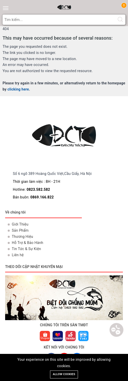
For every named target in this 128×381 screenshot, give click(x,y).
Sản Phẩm (20, 230)
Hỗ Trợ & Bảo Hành (27, 243)
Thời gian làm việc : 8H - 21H (36, 182)
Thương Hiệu (22, 236)
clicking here (18, 89)
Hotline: (31, 189)
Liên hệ (18, 255)
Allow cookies (64, 374)
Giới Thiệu (20, 224)
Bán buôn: (33, 197)
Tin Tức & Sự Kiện (26, 249)
